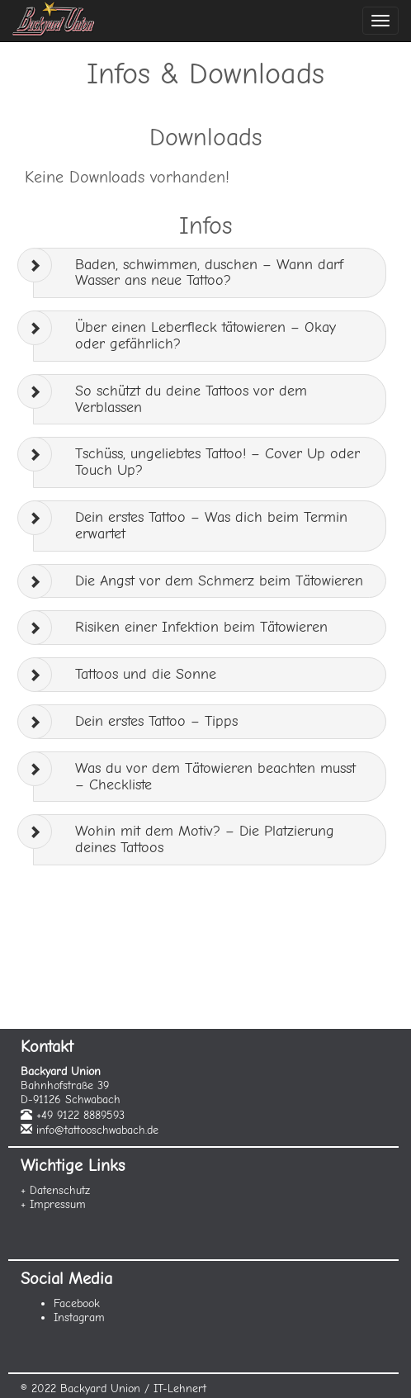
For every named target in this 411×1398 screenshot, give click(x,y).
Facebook (77, 1303)
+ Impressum (53, 1204)
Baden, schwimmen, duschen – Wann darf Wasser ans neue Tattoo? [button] (209, 273)
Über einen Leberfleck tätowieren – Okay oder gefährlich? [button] (205, 336)
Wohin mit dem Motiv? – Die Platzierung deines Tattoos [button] (204, 839)
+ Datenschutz (55, 1190)
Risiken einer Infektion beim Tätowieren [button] (201, 627)
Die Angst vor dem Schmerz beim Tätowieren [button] (219, 581)
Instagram (79, 1317)
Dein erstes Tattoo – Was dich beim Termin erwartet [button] (211, 526)
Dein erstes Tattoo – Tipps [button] (156, 721)
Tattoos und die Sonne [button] (145, 674)
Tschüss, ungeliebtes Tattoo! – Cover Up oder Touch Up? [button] (217, 462)
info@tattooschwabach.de (97, 1130)
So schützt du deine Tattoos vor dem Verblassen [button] (191, 399)
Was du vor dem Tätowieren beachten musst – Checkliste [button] (215, 777)
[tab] (209, 273)
